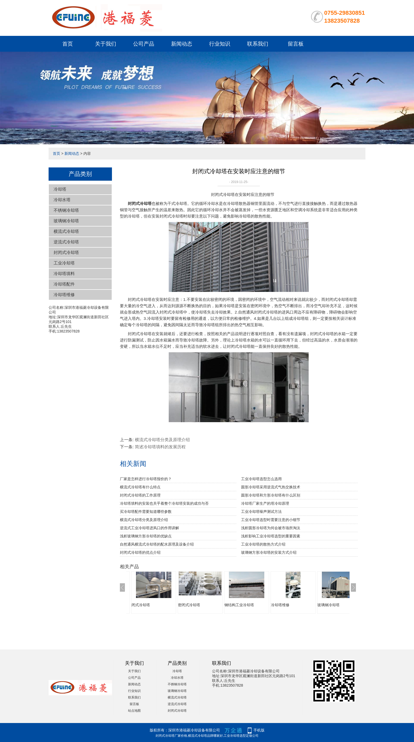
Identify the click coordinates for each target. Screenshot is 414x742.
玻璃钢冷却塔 (66, 221)
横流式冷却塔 (66, 231)
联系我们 (257, 44)
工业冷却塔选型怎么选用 (261, 479)
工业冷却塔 (64, 263)
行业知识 (219, 44)
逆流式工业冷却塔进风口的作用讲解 (149, 528)
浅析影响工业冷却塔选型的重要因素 (270, 536)
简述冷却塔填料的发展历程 (160, 447)
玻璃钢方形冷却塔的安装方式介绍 (269, 552)
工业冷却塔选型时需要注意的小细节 (270, 520)
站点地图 (134, 710)
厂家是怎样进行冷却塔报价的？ (146, 479)
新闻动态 (181, 44)
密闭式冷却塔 (189, 605)
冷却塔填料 (64, 273)
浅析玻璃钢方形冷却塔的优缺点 (146, 536)
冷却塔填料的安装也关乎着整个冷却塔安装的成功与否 (164, 503)
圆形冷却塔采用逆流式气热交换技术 (270, 487)
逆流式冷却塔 (66, 242)
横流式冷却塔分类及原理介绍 (162, 439)
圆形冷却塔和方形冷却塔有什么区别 (270, 495)
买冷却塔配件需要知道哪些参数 (146, 511)
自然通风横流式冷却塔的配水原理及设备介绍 (157, 544)
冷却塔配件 (64, 284)
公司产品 (143, 44)
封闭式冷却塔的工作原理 (140, 495)
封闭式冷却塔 (66, 252)
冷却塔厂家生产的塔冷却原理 (265, 503)
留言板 (296, 44)
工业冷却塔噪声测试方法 (261, 511)
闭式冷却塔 (140, 605)
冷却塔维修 (64, 294)
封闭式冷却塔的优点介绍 (140, 552)
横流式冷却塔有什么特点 (140, 487)
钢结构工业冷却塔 (239, 605)
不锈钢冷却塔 (66, 210)
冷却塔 (60, 189)
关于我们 (105, 44)
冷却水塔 (62, 199)
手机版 (259, 730)
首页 (67, 44)
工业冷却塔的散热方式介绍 (263, 544)
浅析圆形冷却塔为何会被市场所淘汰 (270, 528)
